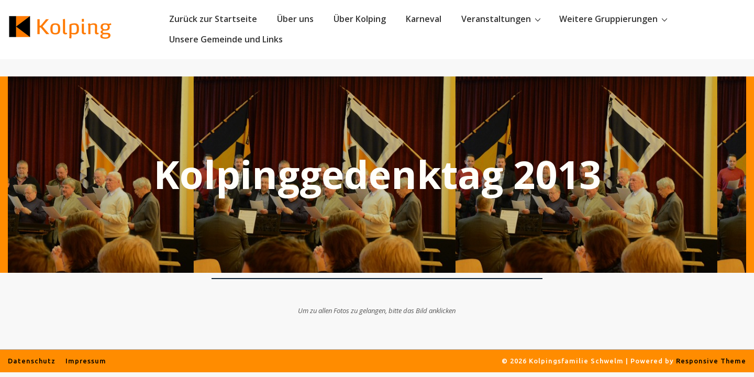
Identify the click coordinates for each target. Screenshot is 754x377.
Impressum (85, 360)
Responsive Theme (711, 360)
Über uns (295, 19)
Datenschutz (32, 360)
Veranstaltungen (502, 19)
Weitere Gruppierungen (614, 19)
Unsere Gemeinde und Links (226, 39)
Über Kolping (360, 19)
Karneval (423, 19)
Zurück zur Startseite (213, 19)
